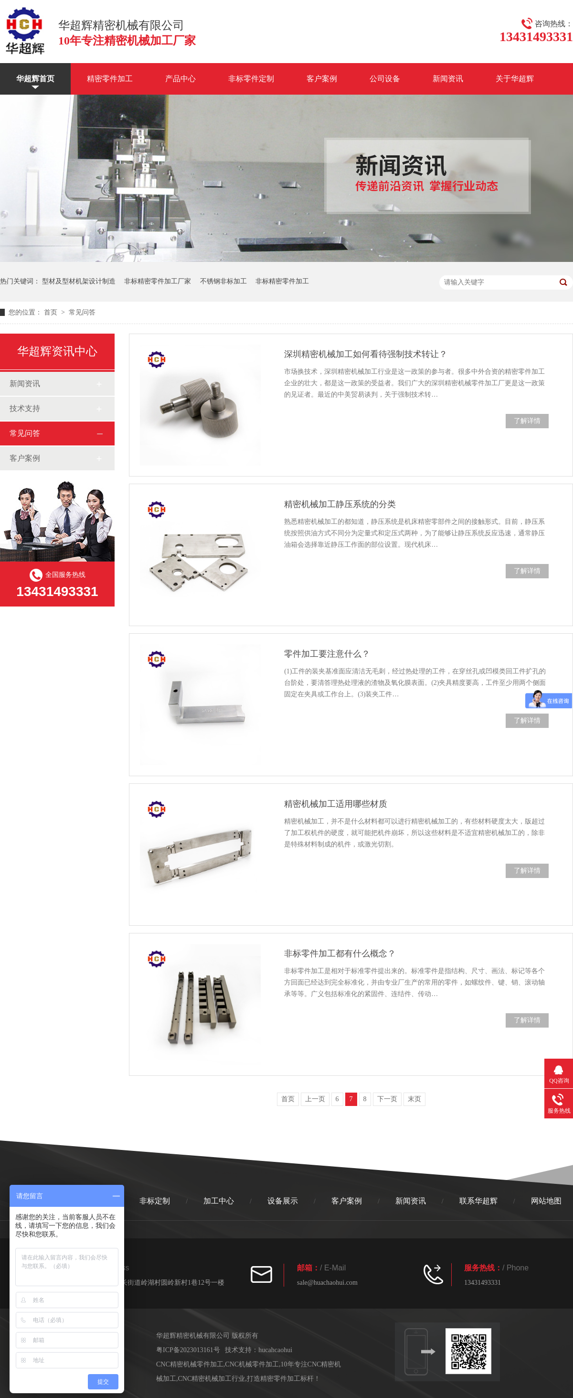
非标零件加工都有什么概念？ (340, 953)
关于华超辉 (515, 79)
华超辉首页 (35, 79)
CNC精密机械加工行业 (211, 1378)
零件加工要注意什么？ (327, 654)
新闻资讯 (448, 79)
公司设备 (385, 79)
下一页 (387, 1099)
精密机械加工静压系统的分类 (340, 504)
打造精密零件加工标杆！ (283, 1378)
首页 (51, 312)
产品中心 (180, 79)
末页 (414, 1099)
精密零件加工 (110, 79)
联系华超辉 (478, 1201)
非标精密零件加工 (282, 281)
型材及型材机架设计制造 (79, 281)
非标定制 (154, 1201)
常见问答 (82, 312)
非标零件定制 (251, 79)
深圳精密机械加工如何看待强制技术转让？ (365, 354)
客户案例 (322, 79)
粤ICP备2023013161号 (188, 1350)
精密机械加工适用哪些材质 (335, 804)
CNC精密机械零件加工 (189, 1364)
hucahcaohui (275, 1350)
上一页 (315, 1099)
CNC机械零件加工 (252, 1364)
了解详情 (527, 420)
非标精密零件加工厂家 (157, 281)
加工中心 (218, 1201)
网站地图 (546, 1201)
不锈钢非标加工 (223, 281)
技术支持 (25, 408)
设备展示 (282, 1201)
